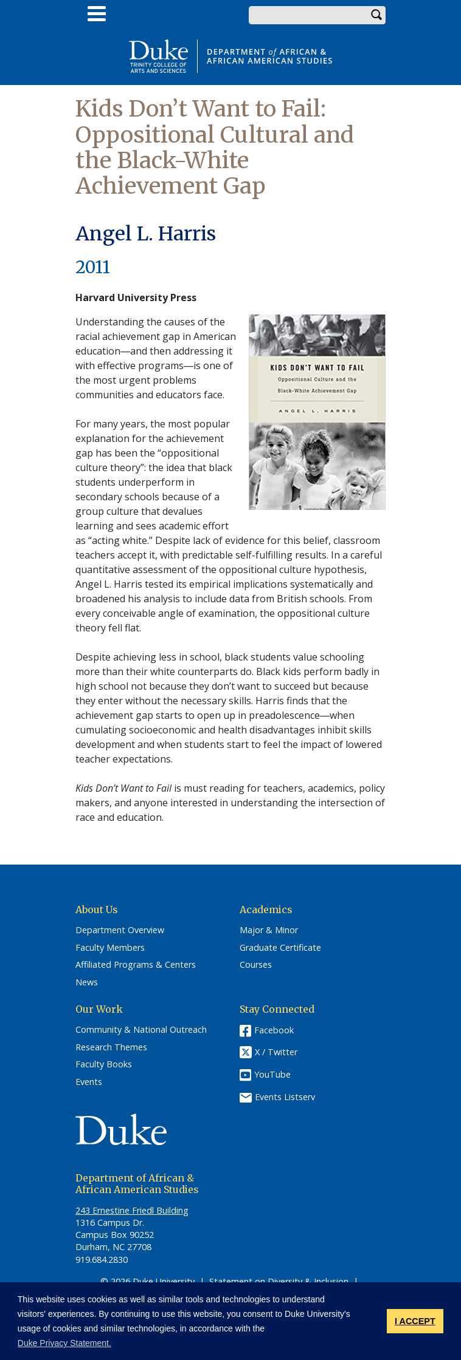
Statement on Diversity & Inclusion (278, 1281)
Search (376, 15)
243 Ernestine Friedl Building (132, 1210)
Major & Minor (269, 930)
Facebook (274, 1030)
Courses (256, 964)
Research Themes (111, 1047)
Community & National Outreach (141, 1029)
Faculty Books (103, 1064)
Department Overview (119, 930)
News (86, 982)
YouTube (272, 1074)
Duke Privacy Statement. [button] (64, 1343)
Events (88, 1081)
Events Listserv (285, 1097)
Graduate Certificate (280, 947)
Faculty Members (110, 947)
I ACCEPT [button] (415, 1321)
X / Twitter (276, 1052)
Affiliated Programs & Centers (135, 964)
